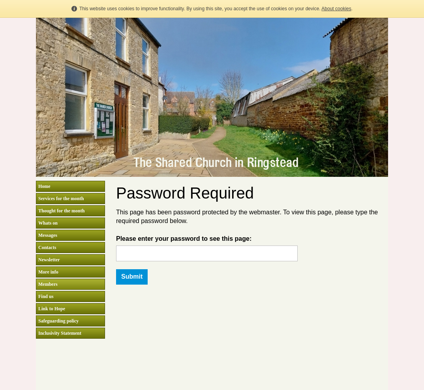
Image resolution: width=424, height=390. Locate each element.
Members (48, 284)
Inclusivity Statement (59, 333)
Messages (47, 235)
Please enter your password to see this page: (183, 238)
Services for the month (61, 198)
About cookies (336, 8)
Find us (45, 296)
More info (48, 272)
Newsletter (49, 259)
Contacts (47, 247)
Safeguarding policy (58, 321)
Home (44, 186)
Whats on (48, 223)
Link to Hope (51, 308)
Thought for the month (61, 211)
